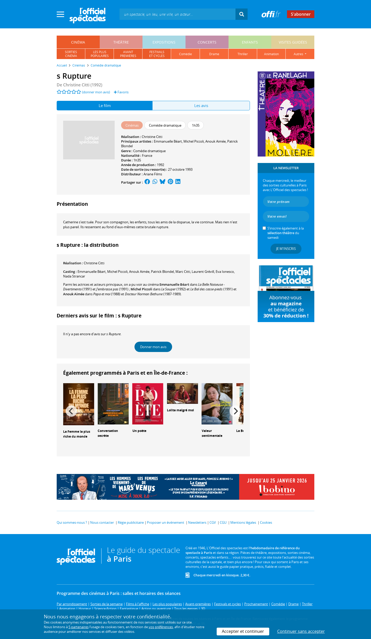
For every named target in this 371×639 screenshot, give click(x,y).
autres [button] (299, 54)
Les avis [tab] (201, 105)
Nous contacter (102, 522)
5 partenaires (79, 627)
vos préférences (161, 627)
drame (214, 54)
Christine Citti (152, 136)
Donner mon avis (153, 347)
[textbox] (177, 14)
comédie (185, 54)
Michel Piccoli (193, 141)
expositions (164, 42)
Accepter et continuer (243, 631)
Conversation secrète (108, 433)
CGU (223, 522)
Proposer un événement (165, 522)
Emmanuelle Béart (168, 141)
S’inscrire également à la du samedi (285, 233)
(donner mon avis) (96, 92)
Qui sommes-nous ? (72, 522)
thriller (243, 54)
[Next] (235, 411)
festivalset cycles (157, 54)
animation (271, 54)
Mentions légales (243, 522)
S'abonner (301, 14)
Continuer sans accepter (301, 631)
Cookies (266, 522)
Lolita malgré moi (180, 410)
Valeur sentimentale (212, 433)
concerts (207, 42)
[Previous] (71, 411)
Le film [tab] (105, 105)
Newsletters (197, 522)
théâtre (121, 42)
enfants (250, 42)
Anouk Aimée (215, 141)
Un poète (139, 431)
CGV (212, 522)
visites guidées (293, 42)
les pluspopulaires (100, 54)
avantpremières (128, 54)
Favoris (121, 92)
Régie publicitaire (131, 522)
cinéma (78, 42)
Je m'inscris (286, 248)
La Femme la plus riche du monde (76, 434)
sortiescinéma (71, 54)
